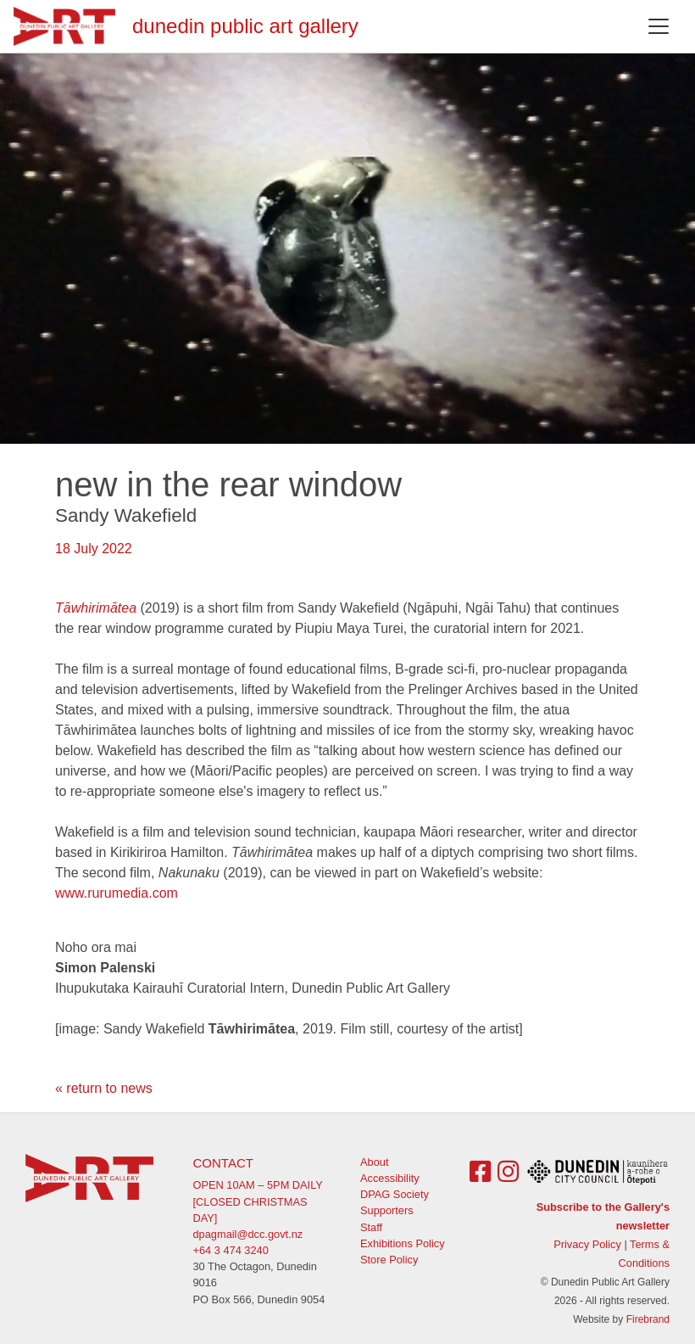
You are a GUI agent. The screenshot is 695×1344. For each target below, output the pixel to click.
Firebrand (648, 1319)
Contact (223, 1163)
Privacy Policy (587, 1244)
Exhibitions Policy (402, 1243)
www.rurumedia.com (116, 893)
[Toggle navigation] (658, 26)
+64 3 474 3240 (231, 1250)
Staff (371, 1227)
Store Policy (389, 1259)
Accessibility (390, 1178)
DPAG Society (394, 1194)
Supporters (387, 1210)
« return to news (104, 1088)
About (374, 1162)
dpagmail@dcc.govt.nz (248, 1234)
